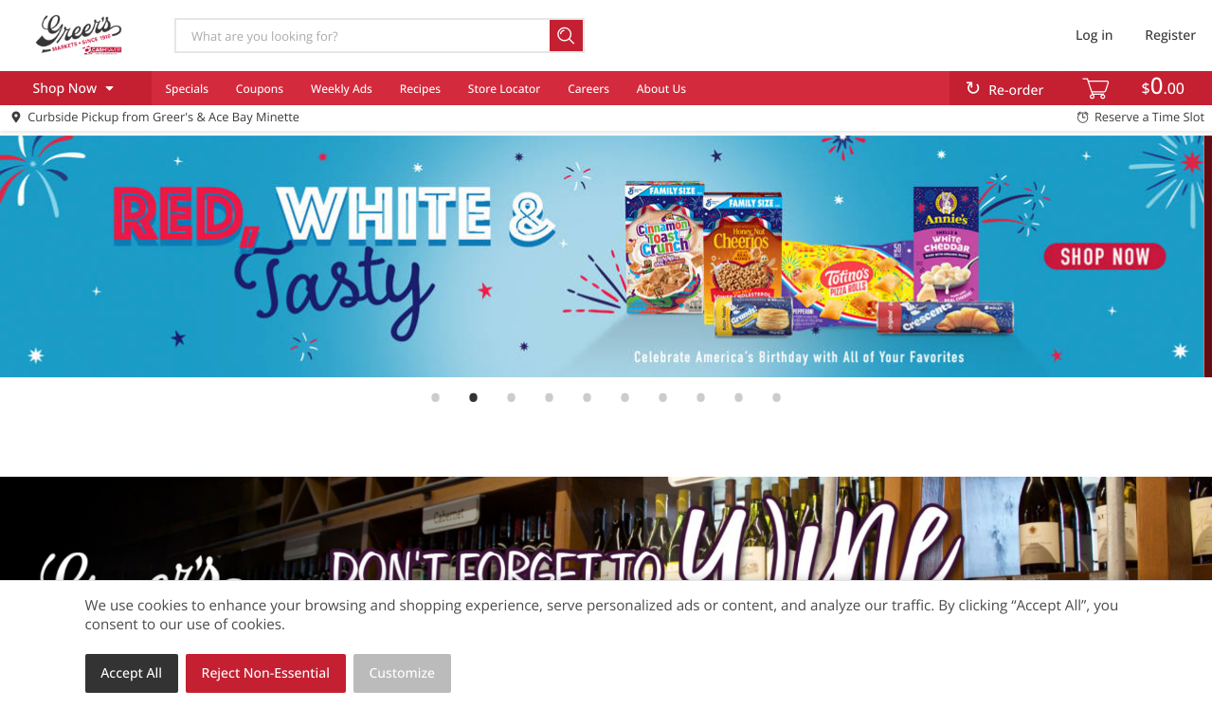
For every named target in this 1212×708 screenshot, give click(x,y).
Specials (186, 89)
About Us (661, 89)
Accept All (131, 673)
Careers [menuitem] (588, 89)
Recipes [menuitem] (420, 89)
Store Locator (504, 89)
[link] (606, 257)
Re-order (1015, 91)
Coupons (259, 89)
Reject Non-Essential (266, 673)
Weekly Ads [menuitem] (341, 89)
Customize (403, 673)
